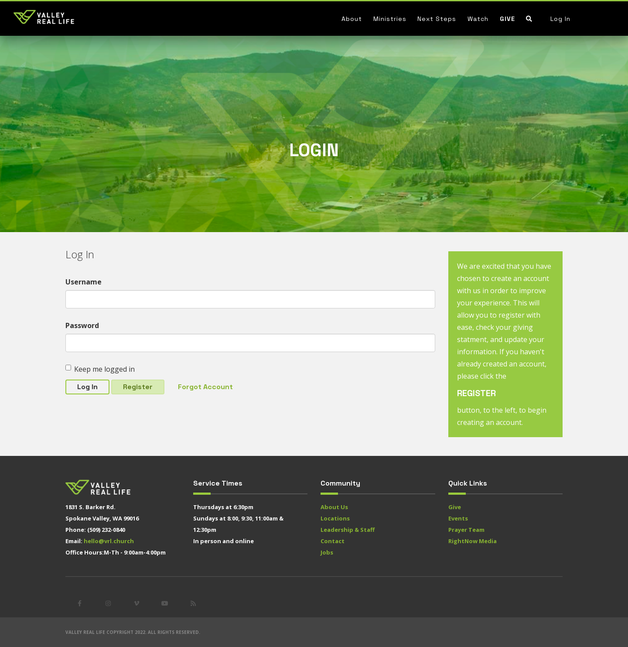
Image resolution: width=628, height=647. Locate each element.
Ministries (389, 19)
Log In (560, 19)
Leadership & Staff (348, 530)
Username (83, 282)
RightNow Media (472, 541)
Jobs (327, 552)
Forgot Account (205, 386)
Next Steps (436, 19)
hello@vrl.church (109, 541)
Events (458, 518)
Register (138, 386)
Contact (333, 541)
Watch (478, 19)
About (351, 19)
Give (507, 19)
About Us (334, 507)
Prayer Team (466, 530)
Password (82, 325)
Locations (335, 518)
